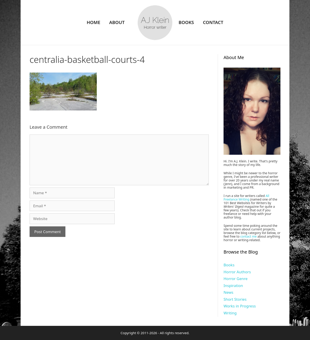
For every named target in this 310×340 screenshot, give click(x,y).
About (117, 22)
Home (93, 22)
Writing (230, 313)
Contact (213, 22)
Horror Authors (237, 271)
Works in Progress (240, 306)
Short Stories (235, 299)
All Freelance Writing (246, 197)
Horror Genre (236, 278)
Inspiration (233, 285)
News (228, 292)
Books (186, 22)
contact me (248, 236)
